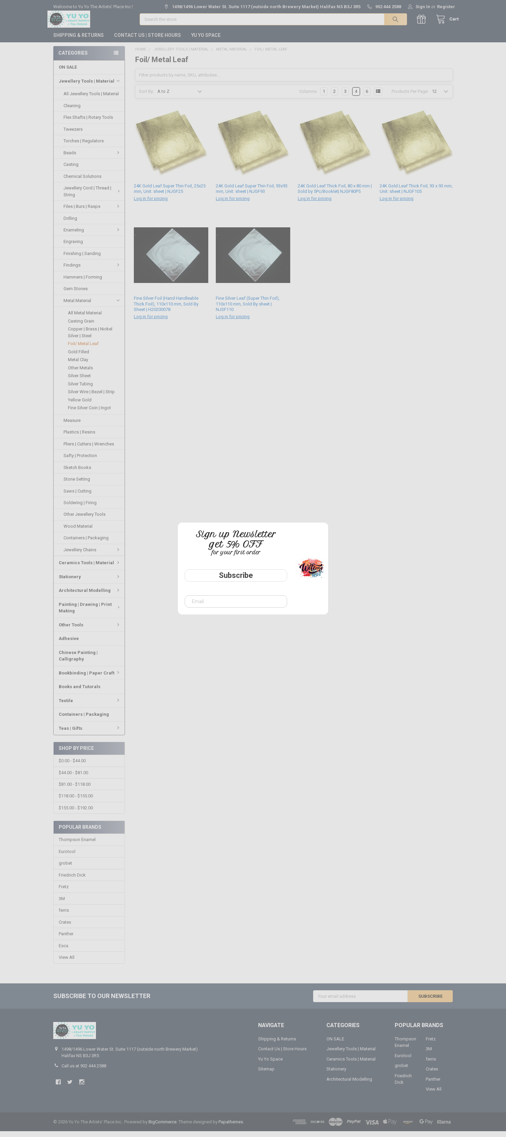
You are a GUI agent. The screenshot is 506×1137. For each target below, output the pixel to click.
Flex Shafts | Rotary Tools (88, 122)
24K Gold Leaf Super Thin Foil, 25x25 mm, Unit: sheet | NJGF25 (170, 194)
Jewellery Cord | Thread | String (92, 197)
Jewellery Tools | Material (89, 87)
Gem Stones (76, 294)
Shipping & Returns (78, 40)
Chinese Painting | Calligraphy (78, 661)
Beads (92, 158)
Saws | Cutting (78, 496)
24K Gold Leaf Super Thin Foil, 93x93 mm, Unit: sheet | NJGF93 (251, 194)
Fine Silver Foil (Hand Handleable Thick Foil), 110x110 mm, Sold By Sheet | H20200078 (166, 309)
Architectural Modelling (90, 595)
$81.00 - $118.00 (74, 790)
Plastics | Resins (79, 437)
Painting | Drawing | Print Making (90, 613)
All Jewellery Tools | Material (91, 99)
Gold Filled (78, 357)
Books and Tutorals (79, 692)
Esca (63, 951)
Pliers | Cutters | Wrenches (89, 449)
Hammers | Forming (83, 282)
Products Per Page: (410, 97)
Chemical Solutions (82, 181)
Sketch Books (77, 472)
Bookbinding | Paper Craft (90, 678)
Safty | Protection (80, 461)
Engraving (73, 247)
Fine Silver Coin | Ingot (89, 413)
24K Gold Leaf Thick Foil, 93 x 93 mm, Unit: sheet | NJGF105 (416, 194)
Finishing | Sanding (82, 258)
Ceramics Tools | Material (90, 568)
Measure (72, 425)
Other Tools (90, 630)
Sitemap (266, 1074)
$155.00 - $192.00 (76, 813)
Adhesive (69, 643)
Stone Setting (77, 484)
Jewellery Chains (92, 555)
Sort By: (146, 97)
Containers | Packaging (86, 543)
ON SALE (68, 72)
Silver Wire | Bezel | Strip (91, 397)
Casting (71, 169)
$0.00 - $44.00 (72, 766)
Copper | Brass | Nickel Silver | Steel (90, 338)
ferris (64, 916)
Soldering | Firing (80, 508)
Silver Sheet (79, 381)
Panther (66, 939)
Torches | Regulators (84, 146)
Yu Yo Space (206, 40)
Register (446, 6)
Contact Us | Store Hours (147, 40)
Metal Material (92, 306)
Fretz (64, 892)
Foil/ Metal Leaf (83, 349)
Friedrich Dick (72, 880)
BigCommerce (163, 1127)
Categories (73, 58)
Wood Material (78, 531)
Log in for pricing (151, 204)
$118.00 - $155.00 (76, 801)
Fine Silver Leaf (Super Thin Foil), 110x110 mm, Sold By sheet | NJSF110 (248, 309)
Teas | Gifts (90, 733)
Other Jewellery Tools (85, 519)
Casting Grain (81, 326)
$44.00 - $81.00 (73, 778)
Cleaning (72, 111)
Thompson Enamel (77, 845)
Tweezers (73, 134)
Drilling (70, 223)
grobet (65, 868)
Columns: (308, 97)
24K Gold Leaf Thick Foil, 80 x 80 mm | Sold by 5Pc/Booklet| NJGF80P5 (335, 194)
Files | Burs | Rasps (92, 211)
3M (62, 904)
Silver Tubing (80, 389)
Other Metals (80, 373)
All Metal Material (85, 318)
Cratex (65, 927)
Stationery (90, 582)
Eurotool (67, 857)
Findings (92, 270)
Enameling (92, 235)
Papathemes (231, 1127)
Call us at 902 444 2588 (83, 1071)
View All (66, 963)
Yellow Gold (80, 405)
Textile (90, 706)
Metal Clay (78, 365)
